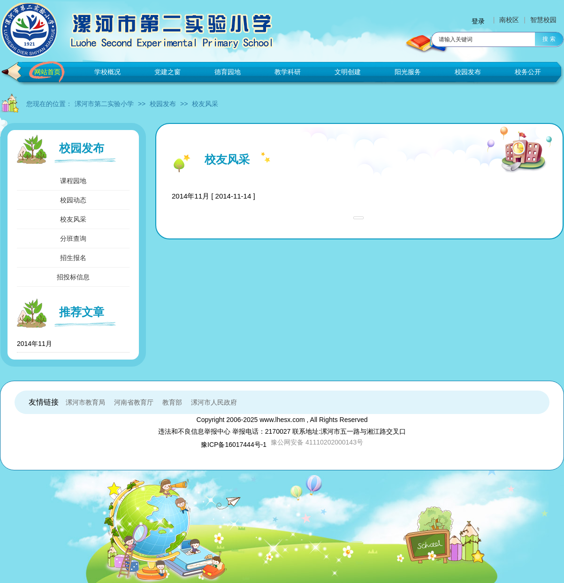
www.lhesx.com (282, 419)
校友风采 (205, 103)
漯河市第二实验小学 (104, 103)
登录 (478, 21)
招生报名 (73, 257)
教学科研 (287, 72)
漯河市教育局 (85, 402)
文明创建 (348, 72)
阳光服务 (408, 72)
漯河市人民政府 (214, 402)
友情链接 (44, 402)
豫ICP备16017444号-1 (234, 444)
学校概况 (107, 72)
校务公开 (528, 72)
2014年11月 (34, 343)
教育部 (172, 402)
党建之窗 (167, 72)
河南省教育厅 (133, 402)
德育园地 (227, 72)
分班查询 (73, 238)
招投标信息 (73, 277)
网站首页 (47, 72)
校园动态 (73, 200)
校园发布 (468, 72)
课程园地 (73, 180)
